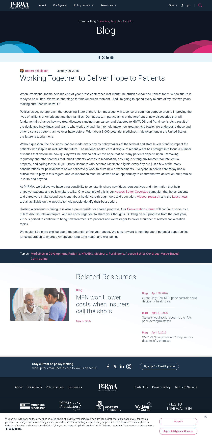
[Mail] (111, 57)
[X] (103, 57)
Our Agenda (60, 5)
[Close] (205, 418)
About (42, 5)
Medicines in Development (49, 253)
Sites (173, 5)
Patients (74, 253)
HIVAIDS (87, 253)
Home (82, 21)
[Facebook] (99, 57)
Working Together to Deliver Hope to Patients (116, 21)
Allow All (178, 423)
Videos (141, 196)
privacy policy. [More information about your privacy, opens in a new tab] (14, 430)
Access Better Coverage (131, 191)
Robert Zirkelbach (34, 71)
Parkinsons (116, 253)
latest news (180, 196)
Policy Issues (83, 5)
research (154, 196)
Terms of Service (185, 387)
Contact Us (141, 387)
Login (185, 5)
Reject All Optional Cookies (178, 432)
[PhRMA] (19, 5)
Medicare (100, 253)
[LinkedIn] (107, 57)
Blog (93, 21)
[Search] (200, 5)
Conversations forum (141, 209)
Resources (108, 5)
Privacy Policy (161, 387)
